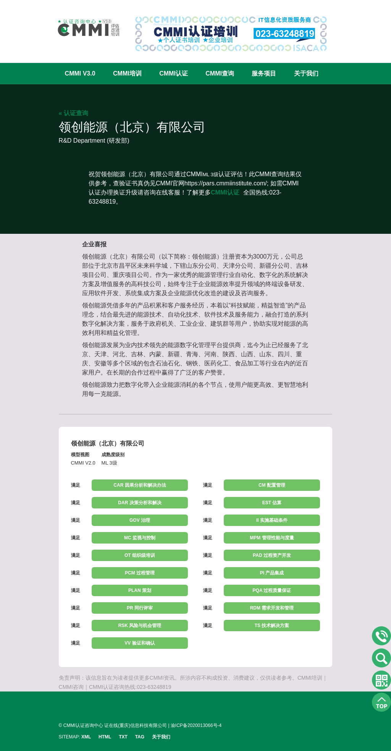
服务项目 (264, 73)
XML (86, 737)
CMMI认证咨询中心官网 (83, 27)
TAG (139, 737)
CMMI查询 (219, 73)
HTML (105, 737)
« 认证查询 (73, 113)
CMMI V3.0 (80, 73)
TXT (123, 737)
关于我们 (306, 73)
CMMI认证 (173, 73)
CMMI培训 (127, 73)
